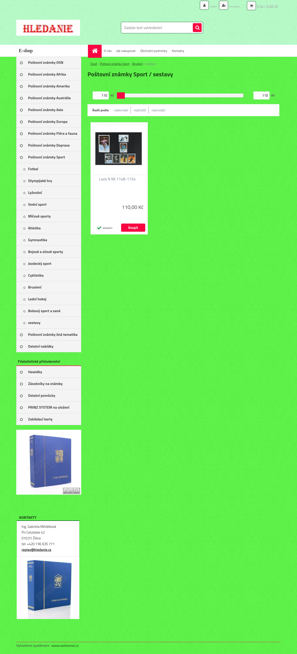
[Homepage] (96, 51)
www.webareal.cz (65, 645)
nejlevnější (121, 110)
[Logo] (48, 27)
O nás (108, 50)
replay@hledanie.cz (36, 549)
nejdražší (140, 110)
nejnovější (158, 110)
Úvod (93, 63)
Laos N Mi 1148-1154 (117, 179)
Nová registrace (229, 5)
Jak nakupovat (126, 50)
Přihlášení (198, 5)
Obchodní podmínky (153, 50)
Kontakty (178, 50)
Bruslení (137, 63)
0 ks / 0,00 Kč (267, 6)
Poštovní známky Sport (114, 63)
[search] (197, 27)
